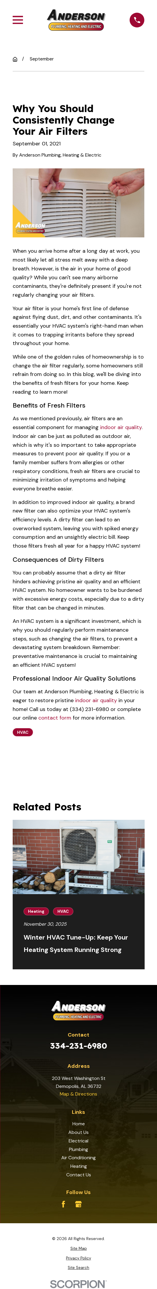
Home (78, 1124)
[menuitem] (79, 1249)
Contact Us (78, 1175)
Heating (78, 1166)
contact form (54, 717)
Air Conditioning (78, 1158)
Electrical (78, 1141)
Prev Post (37, 759)
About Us (78, 1132)
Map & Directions (78, 1094)
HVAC (23, 732)
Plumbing (78, 1149)
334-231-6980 (78, 1045)
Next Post (92, 759)
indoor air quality (121, 427)
